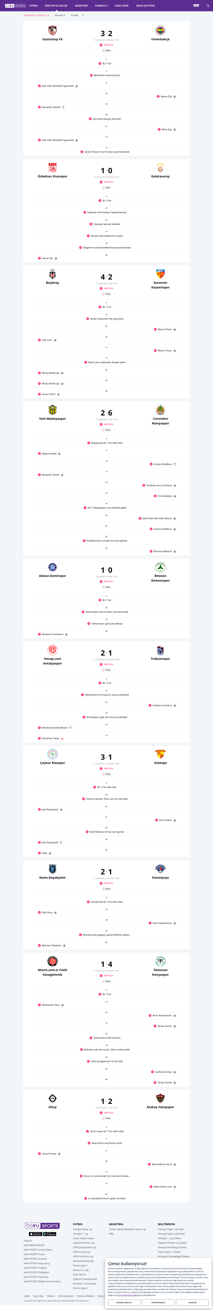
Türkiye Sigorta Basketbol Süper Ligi (127, 1229)
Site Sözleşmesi (66, 1296)
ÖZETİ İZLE (108, 45)
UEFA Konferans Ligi (83, 1256)
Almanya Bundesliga (83, 1260)
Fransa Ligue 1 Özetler (169, 1251)
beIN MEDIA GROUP (34, 1245)
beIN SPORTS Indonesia (36, 1276)
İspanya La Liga (81, 1270)
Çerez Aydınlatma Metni (128, 1295)
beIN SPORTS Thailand (35, 1267)
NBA (111, 1233)
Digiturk (28, 1240)
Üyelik (27, 1296)
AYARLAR (192, 1303)
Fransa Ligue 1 (80, 1265)
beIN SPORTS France (34, 1254)
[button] (15, 6)
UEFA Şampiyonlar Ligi (84, 1247)
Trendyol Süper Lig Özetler (171, 1233)
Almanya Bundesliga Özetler (172, 1247)
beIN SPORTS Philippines (36, 1272)
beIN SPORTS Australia (35, 1258)
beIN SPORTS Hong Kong (37, 1263)
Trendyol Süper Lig (82, 1229)
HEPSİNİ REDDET (158, 1303)
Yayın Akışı (38, 1296)
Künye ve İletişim (85, 1296)
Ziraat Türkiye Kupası (83, 1238)
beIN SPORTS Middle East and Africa (42, 1281)
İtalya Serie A (79, 1274)
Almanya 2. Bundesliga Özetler (173, 1256)
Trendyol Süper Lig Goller (171, 1229)
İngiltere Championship (85, 1279)
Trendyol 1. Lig (80, 1233)
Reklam (51, 1296)
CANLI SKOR (121, 5)
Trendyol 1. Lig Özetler (169, 1238)
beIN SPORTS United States (38, 1249)
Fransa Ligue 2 (80, 1288)
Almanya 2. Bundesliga (84, 1283)
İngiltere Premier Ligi (83, 1242)
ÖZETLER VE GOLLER (56, 5)
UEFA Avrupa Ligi (81, 1251)
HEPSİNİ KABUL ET (124, 1303)
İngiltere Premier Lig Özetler (172, 1242)
